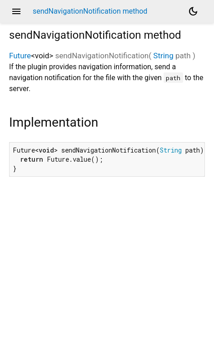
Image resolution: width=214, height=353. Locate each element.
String (163, 55)
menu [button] (16, 11)
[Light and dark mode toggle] (193, 11)
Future (20, 55)
